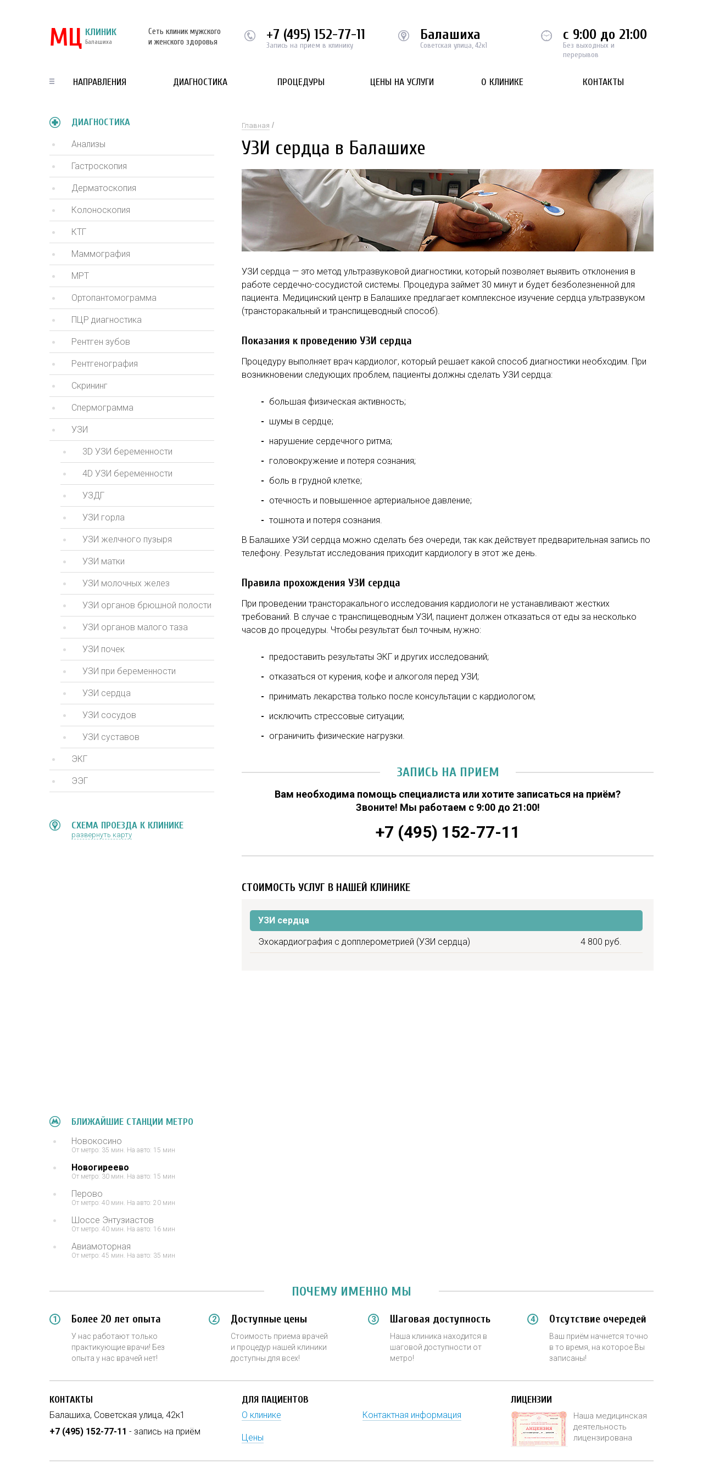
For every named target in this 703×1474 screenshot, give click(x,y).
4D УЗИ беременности (127, 473)
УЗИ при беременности (129, 671)
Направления (99, 82)
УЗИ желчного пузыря (127, 539)
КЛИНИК (82, 38)
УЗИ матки (103, 561)
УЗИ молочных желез (126, 583)
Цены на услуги (402, 82)
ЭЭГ (79, 781)
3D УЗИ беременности (127, 451)
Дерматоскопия (103, 188)
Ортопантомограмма (114, 298)
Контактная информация (411, 1415)
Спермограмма (102, 407)
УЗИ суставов (111, 737)
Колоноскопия (100, 210)
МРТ (80, 276)
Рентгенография (104, 363)
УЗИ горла (103, 517)
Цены (253, 1437)
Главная (256, 125)
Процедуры (301, 82)
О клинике (502, 82)
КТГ (78, 232)
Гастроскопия (99, 166)
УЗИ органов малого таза (135, 627)
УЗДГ (93, 495)
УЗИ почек (103, 649)
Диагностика (200, 82)
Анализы (88, 144)
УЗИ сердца (106, 693)
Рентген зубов (100, 342)
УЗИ (79, 429)
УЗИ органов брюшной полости (146, 605)
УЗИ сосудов (109, 715)
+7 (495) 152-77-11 (315, 34)
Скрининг (89, 385)
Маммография (100, 254)
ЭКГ (79, 759)
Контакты (603, 82)
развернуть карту (101, 835)
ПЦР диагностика (106, 320)
